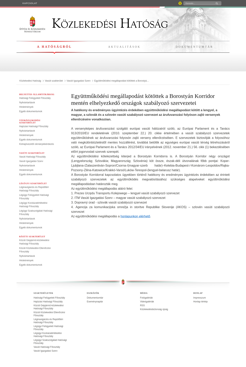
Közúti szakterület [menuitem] (32, 236)
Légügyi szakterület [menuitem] (33, 183)
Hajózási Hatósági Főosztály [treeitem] (33, 126)
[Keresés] (197, 3)
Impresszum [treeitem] (199, 297)
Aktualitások (124, 46)
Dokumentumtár (194, 46)
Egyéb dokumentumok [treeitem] (30, 111)
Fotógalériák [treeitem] (146, 297)
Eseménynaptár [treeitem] (95, 301)
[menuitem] (29, 3)
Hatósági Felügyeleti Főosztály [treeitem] (35, 98)
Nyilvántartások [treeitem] (27, 102)
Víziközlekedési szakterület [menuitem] (29, 121)
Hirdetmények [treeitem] (26, 107)
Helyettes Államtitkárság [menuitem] (36, 94)
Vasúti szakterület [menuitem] (32, 153)
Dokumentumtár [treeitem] (95, 297)
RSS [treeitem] (142, 305)
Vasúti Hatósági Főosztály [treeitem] (32, 156)
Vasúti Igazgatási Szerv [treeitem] (31, 161)
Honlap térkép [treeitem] (200, 301)
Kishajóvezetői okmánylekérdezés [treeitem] (36, 144)
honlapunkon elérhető (135, 216)
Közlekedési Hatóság (93, 23)
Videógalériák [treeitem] (147, 301)
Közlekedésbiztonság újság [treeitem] (154, 309)
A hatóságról (54, 46)
